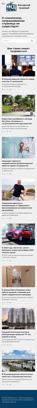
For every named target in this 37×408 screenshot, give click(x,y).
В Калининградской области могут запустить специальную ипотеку (17, 375)
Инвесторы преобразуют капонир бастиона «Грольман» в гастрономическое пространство (17, 121)
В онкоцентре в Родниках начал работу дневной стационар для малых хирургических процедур (16, 292)
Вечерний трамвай (24, 6)
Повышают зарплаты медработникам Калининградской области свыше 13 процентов (17, 163)
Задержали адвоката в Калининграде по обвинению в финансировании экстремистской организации (17, 206)
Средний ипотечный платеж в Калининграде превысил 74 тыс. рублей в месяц (16, 334)
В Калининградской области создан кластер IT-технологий (18, 80)
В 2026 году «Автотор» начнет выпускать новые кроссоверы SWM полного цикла (18, 250)
